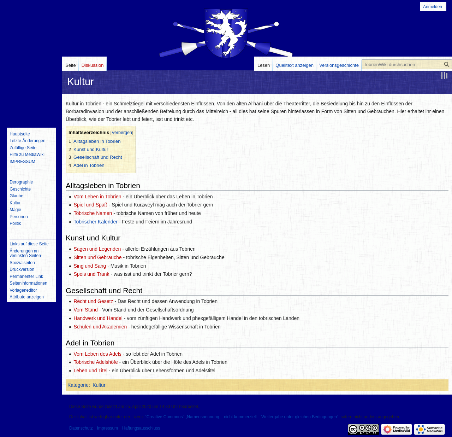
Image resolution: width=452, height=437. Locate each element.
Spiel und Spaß (90, 205)
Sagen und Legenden (97, 249)
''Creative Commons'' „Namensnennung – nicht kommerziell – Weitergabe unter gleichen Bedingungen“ (241, 416)
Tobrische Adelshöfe (95, 362)
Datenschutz (81, 428)
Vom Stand (85, 310)
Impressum (107, 428)
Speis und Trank (91, 274)
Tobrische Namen (92, 213)
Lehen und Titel (90, 370)
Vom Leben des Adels (97, 354)
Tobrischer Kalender (95, 222)
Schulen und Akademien (100, 327)
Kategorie (78, 385)
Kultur (99, 385)
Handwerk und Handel (98, 318)
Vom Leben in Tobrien (97, 196)
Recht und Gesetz (93, 301)
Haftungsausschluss (141, 428)
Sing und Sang (89, 266)
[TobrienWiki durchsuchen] (407, 64)
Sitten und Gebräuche (97, 257)
